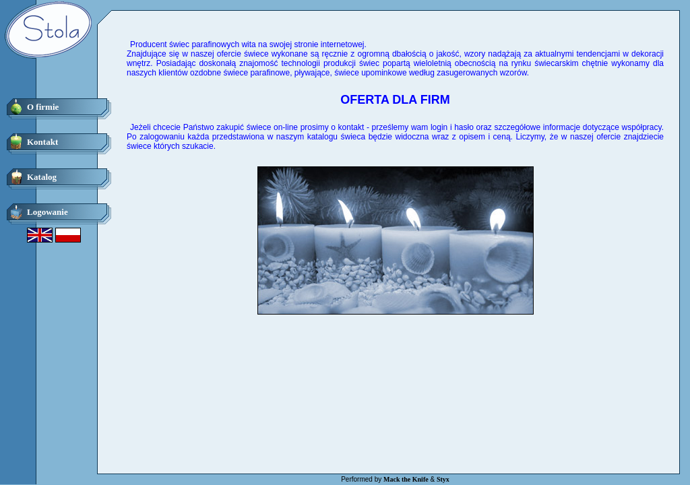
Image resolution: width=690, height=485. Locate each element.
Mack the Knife (406, 479)
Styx (443, 479)
